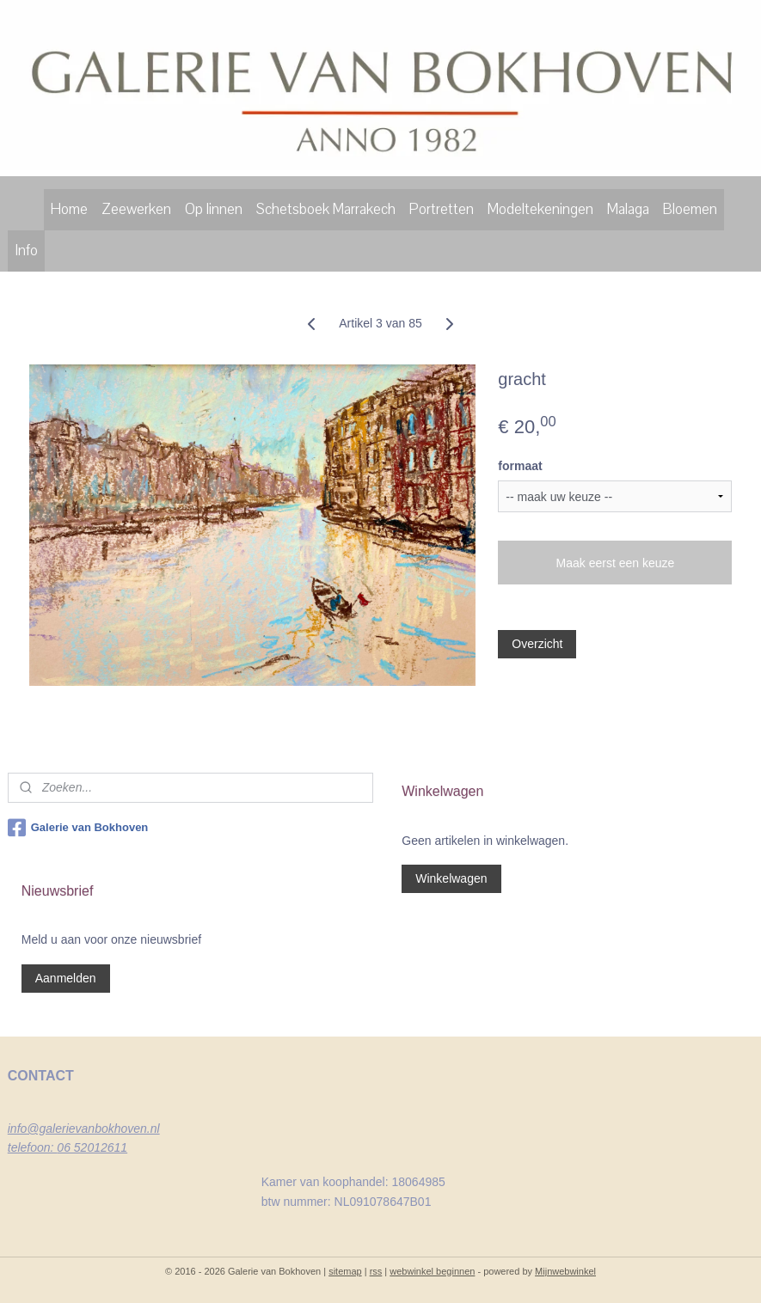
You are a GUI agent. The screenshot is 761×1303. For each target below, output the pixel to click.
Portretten (441, 209)
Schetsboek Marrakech (326, 209)
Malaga (628, 209)
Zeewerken (136, 209)
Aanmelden (65, 978)
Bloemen (690, 209)
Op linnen (213, 209)
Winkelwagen (451, 878)
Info (26, 250)
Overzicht (537, 644)
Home (69, 209)
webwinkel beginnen (432, 1271)
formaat (520, 466)
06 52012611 (92, 1147)
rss (376, 1271)
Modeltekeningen (540, 209)
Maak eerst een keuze (615, 563)
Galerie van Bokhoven (78, 827)
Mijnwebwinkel (565, 1271)
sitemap (345, 1271)
